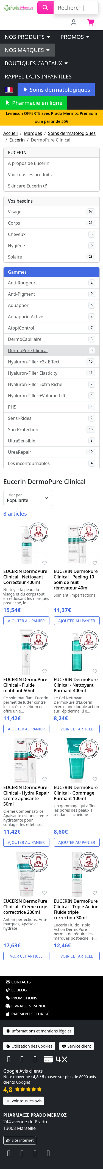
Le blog (16, 990)
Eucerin (17, 140)
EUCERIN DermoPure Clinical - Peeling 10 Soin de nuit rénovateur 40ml (76, 579)
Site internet (20, 1140)
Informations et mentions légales (38, 1031)
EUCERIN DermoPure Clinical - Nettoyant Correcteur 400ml (25, 576)
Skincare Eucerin (27, 186)
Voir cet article (76, 729)
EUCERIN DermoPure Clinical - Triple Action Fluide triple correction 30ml (76, 909)
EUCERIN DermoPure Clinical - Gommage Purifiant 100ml (76, 792)
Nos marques (28, 50)
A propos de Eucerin (28, 163)
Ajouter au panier (26, 620)
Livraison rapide (25, 1005)
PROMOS (75, 36)
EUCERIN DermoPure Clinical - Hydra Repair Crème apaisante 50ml (26, 795)
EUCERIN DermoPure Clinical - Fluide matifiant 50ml (25, 685)
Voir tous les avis (23, 1100)
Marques (33, 133)
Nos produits (28, 36)
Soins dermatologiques (56, 89)
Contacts (18, 982)
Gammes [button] (17, 272)
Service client (76, 1046)
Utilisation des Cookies (29, 1046)
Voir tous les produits (30, 175)
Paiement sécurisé (27, 1013)
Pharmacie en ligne (33, 103)
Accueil (10, 133)
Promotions (21, 998)
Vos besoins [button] (20, 201)
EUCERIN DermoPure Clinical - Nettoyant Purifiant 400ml (76, 685)
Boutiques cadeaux (37, 63)
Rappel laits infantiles (38, 76)
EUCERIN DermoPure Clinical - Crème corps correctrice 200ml (25, 906)
